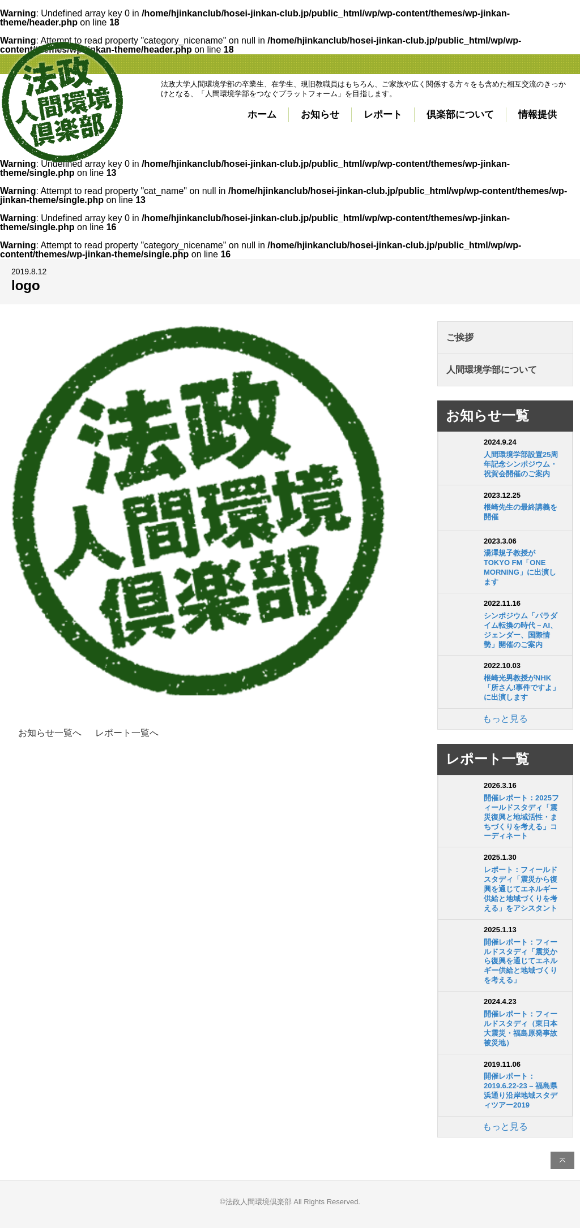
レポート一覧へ (127, 733)
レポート (383, 114)
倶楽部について (460, 114)
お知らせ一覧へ (50, 733)
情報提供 (537, 114)
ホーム (262, 114)
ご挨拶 (460, 337)
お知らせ (320, 114)
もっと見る (505, 718)
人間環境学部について (491, 369)
